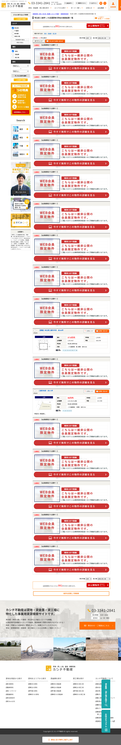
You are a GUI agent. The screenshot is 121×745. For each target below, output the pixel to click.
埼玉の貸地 (33, 687)
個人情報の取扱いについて (106, 698)
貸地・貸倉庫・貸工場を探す (38, 8)
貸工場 (54, 33)
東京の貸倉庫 (56, 684)
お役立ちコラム (116, 720)
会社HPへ (69, 3)
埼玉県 (15, 28)
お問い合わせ (101, 691)
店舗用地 (10, 694)
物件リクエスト (102, 694)
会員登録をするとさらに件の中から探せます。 (76, 585)
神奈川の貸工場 (80, 694)
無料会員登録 (101, 705)
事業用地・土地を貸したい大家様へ (103, 713)
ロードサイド (11, 691)
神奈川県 (16, 36)
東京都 (15, 34)
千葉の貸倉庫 (56, 691)
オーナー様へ (75, 8)
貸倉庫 (49, 33)
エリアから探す (60, 8)
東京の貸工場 (79, 684)
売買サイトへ (82, 3)
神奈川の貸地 (34, 694)
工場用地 (10, 684)
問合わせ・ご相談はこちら (98, 625)
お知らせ (89, 8)
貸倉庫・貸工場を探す (116, 693)
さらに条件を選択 (20, 76)
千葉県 (15, 31)
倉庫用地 (10, 687)
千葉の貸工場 (79, 691)
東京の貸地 (33, 684)
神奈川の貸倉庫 (57, 694)
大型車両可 (11, 698)
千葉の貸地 (33, 691)
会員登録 (113, 7)
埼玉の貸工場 (79, 687)
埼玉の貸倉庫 (56, 687)
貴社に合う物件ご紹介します (60, 739)
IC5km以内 (11, 701)
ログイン (94, 3)
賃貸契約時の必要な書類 (105, 718)
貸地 (45, 33)
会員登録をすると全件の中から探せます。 (76, 25)
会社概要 (100, 8)
